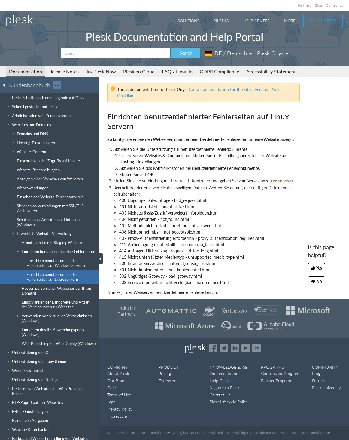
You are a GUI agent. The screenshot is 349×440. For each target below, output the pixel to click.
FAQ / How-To (177, 71)
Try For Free (323, 20)
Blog (318, 5)
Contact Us (220, 394)
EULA (112, 387)
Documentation (25, 71)
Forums (319, 380)
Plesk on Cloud (139, 71)
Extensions (168, 380)
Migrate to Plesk (224, 387)
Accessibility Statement (271, 71)
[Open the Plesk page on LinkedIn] (235, 348)
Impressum (117, 416)
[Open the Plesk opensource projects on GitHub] (256, 348)
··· (57, 85)
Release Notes (64, 71)
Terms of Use (119, 394)
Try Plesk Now (101, 71)
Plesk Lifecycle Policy (229, 401)
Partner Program (276, 380)
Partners (304, 5)
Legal (111, 401)
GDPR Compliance (219, 71)
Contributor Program (280, 373)
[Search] (115, 53)
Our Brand (117, 380)
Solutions (188, 20)
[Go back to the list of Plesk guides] (5, 84)
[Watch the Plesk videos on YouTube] (245, 348)
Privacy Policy (119, 408)
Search (186, 53)
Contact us (334, 5)
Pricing (221, 20)
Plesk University (326, 387)
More (290, 20)
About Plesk (118, 373)
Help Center (256, 20)
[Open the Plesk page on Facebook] (213, 348)
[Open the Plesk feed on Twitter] (224, 348)
